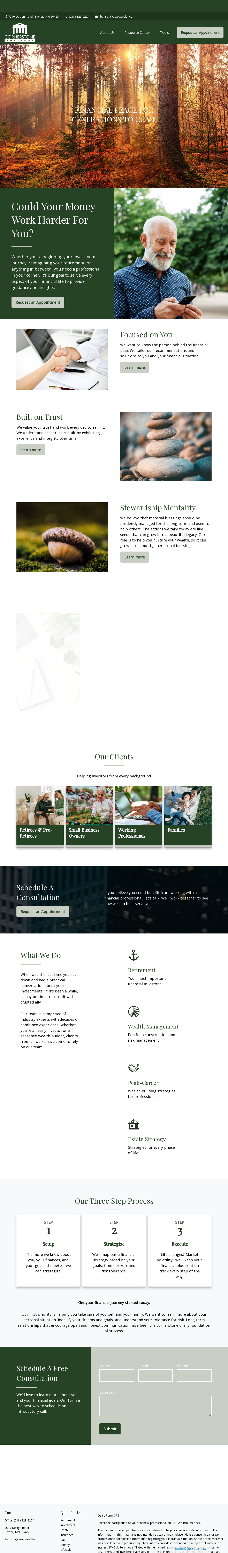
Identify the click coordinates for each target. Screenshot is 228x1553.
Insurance (66, 1523)
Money (65, 1532)
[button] (107, 20)
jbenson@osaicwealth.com (114, 4)
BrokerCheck (191, 1510)
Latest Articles (69, 1542)
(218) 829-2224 (76, 4)
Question (107, 1379)
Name (104, 1353)
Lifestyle (65, 1537)
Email (143, 1353)
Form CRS (112, 1503)
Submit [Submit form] (110, 1416)
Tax (62, 1527)
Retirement (67, 1508)
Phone (182, 1353)
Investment (67, 1513)
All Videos (66, 1547)
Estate (64, 1518)
